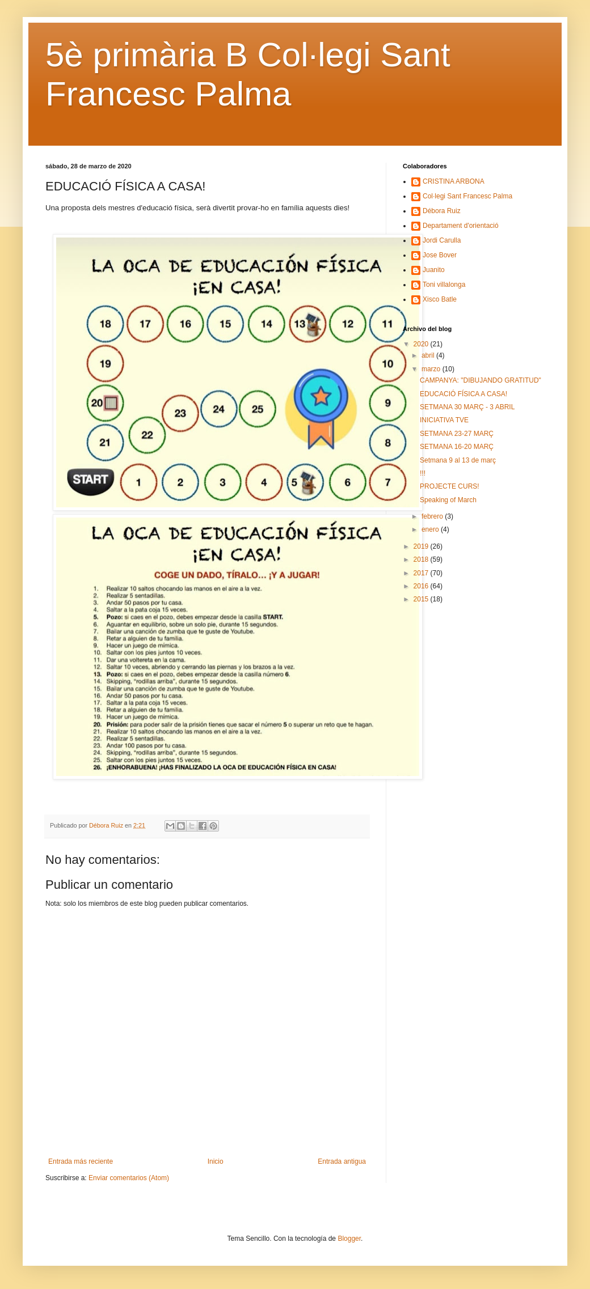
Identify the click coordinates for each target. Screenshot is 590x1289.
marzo (432, 369)
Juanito (434, 270)
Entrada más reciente (80, 1161)
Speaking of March (448, 500)
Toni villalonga (444, 285)
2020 (422, 344)
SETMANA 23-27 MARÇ (457, 434)
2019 (422, 546)
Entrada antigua (342, 1161)
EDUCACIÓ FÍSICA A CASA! (463, 394)
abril (429, 355)
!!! (422, 473)
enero (431, 529)
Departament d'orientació (461, 226)
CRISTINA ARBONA (453, 181)
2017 (422, 573)
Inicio (216, 1161)
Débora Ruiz (442, 211)
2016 (422, 586)
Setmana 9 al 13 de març (458, 460)
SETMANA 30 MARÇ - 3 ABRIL (467, 407)
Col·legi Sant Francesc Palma (467, 196)
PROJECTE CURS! (449, 486)
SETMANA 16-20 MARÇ (457, 447)
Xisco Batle (440, 299)
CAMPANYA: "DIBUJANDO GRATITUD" (480, 380)
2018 (422, 559)
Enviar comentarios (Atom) (128, 1178)
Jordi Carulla (442, 240)
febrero (433, 516)
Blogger (349, 1239)
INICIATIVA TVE (444, 420)
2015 (422, 599)
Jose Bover (440, 255)
